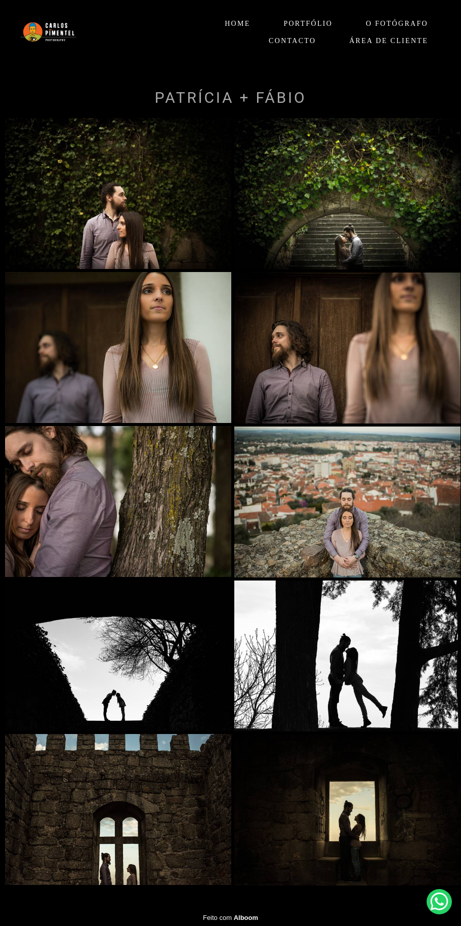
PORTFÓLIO (307, 23)
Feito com (230, 917)
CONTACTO (292, 41)
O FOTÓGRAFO (397, 23)
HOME (237, 23)
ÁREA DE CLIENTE (388, 41)
